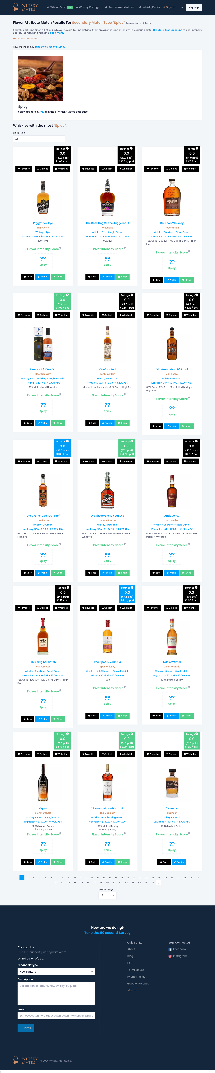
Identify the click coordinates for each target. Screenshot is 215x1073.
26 (172, 877)
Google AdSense (138, 983)
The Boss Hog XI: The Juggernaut (107, 223)
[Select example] (39, 138)
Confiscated (107, 369)
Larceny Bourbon (107, 520)
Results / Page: (106, 889)
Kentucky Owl (107, 374)
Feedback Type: (28, 965)
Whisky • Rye (42, 232)
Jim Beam (172, 374)
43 (133, 882)
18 (122, 877)
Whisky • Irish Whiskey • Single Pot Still (42, 378)
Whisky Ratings (87, 7)
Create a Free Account (167, 30)
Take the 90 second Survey (50, 46)
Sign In (169, 7)
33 (68, 882)
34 (75, 882)
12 (86, 877)
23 (152, 877)
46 (152, 882)
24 (159, 877)
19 (128, 877)
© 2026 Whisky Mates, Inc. (56, 1060)
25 (165, 877)
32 (62, 882)
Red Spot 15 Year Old (107, 662)
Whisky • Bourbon (107, 378)
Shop (59, 276)
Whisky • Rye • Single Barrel (107, 232)
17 (116, 877)
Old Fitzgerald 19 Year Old (107, 516)
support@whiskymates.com (48, 952)
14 (98, 877)
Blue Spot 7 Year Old (43, 369)
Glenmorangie (172, 666)
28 (185, 877)
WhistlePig (43, 227)
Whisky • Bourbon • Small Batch (171, 232)
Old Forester (43, 666)
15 (104, 877)
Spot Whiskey (43, 374)
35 (81, 882)
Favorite (25, 168)
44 (139, 882)
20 (134, 877)
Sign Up (194, 7)
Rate (29, 276)
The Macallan (107, 813)
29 (191, 877)
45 (146, 882)
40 (114, 882)
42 (126, 882)
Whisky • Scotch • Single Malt (171, 671)
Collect (44, 168)
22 (146, 877)
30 (197, 877)
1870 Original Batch (43, 662)
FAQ (130, 963)
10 (75, 877)
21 (140, 877)
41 (120, 882)
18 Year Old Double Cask (107, 808)
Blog (130, 956)
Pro (70, 7)
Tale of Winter (172, 662)
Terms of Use (135, 970)
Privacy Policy (136, 977)
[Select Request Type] (56, 971)
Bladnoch (172, 813)
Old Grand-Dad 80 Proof (172, 369)
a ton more (56, 33)
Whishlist (62, 168)
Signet (43, 808)
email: (22, 1009)
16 (110, 877)
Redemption (172, 227)
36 (88, 882)
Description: (25, 979)
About (131, 949)
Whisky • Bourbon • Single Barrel (171, 524)
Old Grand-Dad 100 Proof (43, 516)
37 (94, 882)
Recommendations (119, 7)
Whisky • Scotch (172, 817)
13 (92, 877)
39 (107, 882)
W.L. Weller (172, 520)
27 (178, 877)
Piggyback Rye (43, 223)
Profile (44, 276)
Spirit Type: (19, 132)
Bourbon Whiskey (172, 223)
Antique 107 (172, 516)
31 (56, 882)
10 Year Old (172, 808)
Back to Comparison (25, 38)
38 (101, 882)
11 (80, 877)
